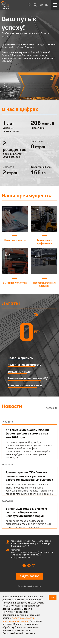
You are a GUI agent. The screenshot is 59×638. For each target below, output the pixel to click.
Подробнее (51, 408)
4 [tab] (30, 98)
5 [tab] (31, 98)
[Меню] (55, 5)
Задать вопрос (29, 576)
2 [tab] (27, 98)
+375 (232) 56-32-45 (20, 552)
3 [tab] (28, 98)
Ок (52, 597)
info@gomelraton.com (20, 557)
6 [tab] (33, 98)
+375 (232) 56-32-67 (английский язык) (32, 553)
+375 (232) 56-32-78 (38, 552)
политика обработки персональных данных (19, 619)
